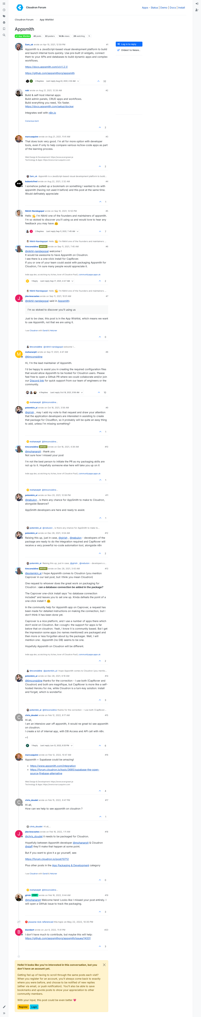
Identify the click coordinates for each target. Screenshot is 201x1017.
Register (23, 1007)
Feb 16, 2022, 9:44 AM (59, 895)
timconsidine (31, 246)
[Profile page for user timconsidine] (19, 248)
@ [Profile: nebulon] (31, 499)
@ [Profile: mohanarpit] (33, 451)
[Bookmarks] (4, 28)
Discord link (37, 380)
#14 (106, 676)
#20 (106, 930)
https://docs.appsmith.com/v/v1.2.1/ (46, 66)
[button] (4, 1006)
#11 (106, 495)
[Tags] (4, 16)
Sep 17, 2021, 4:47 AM (57, 352)
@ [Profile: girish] (29, 412)
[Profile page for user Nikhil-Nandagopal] (19, 213)
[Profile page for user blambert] (19, 932)
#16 (106, 755)
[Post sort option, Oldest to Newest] (129, 50)
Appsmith (63, 300)
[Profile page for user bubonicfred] (19, 183)
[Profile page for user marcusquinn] (19, 139)
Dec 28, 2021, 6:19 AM (58, 676)
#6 (107, 246)
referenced (47, 921)
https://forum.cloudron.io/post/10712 (47, 859)
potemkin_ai (31, 407)
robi (27, 90)
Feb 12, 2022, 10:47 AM (59, 755)
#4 (107, 181)
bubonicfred (31, 181)
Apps (145, 7)
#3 (107, 136)
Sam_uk (29, 44)
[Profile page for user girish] (19, 897)
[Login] (197, 3)
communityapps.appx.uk (89, 274)
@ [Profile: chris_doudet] (34, 836)
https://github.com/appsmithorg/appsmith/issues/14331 (58, 938)
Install (181, 7)
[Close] (104, 964)
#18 (106, 831)
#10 (106, 446)
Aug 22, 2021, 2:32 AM (58, 181)
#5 (107, 211)
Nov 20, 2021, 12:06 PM (59, 495)
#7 (107, 296)
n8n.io (52, 112)
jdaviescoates (32, 296)
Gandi (45, 330)
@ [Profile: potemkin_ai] (33, 573)
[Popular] (4, 22)
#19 (106, 895)
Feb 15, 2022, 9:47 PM (59, 800)
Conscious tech (32, 121)
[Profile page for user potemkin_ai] (19, 410)
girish (28, 895)
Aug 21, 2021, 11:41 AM (59, 136)
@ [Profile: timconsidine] (33, 356)
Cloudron (34, 330)
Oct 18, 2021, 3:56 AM (58, 407)
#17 (106, 800)
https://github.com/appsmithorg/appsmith (50, 73)
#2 (107, 90)
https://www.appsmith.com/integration (53, 765)
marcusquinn (31, 136)
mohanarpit (31, 352)
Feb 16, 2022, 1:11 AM (59, 831)
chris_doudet (31, 715)
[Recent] (4, 10)
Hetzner (53, 330)
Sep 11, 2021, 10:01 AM (60, 296)
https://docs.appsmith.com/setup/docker (49, 106)
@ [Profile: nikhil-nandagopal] (37, 251)
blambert (29, 930)
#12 (106, 533)
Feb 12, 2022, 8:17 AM (59, 715)
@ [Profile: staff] (29, 846)
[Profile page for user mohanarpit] (19, 354)
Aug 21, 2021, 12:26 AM (50, 90)
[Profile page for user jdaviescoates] (19, 298)
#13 (106, 568)
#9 (107, 407)
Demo (163, 7)
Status (154, 7)
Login (34, 1007)
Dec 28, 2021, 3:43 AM (68, 568)
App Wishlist (23, 36)
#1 (107, 44)
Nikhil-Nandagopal (34, 211)
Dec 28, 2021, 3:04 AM (59, 533)
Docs (173, 7)
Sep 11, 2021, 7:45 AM (68, 246)
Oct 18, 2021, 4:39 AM (68, 446)
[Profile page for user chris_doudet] (19, 717)
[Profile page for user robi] (19, 92)
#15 (106, 715)
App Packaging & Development (70, 865)
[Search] (4, 35)
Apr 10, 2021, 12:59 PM (54, 44)
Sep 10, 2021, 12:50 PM (65, 211)
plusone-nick (34, 921)
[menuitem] (197, 3)
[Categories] (4, 3)
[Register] (197, 10)
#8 (107, 352)
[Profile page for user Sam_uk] (19, 46)
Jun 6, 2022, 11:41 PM (54, 930)
